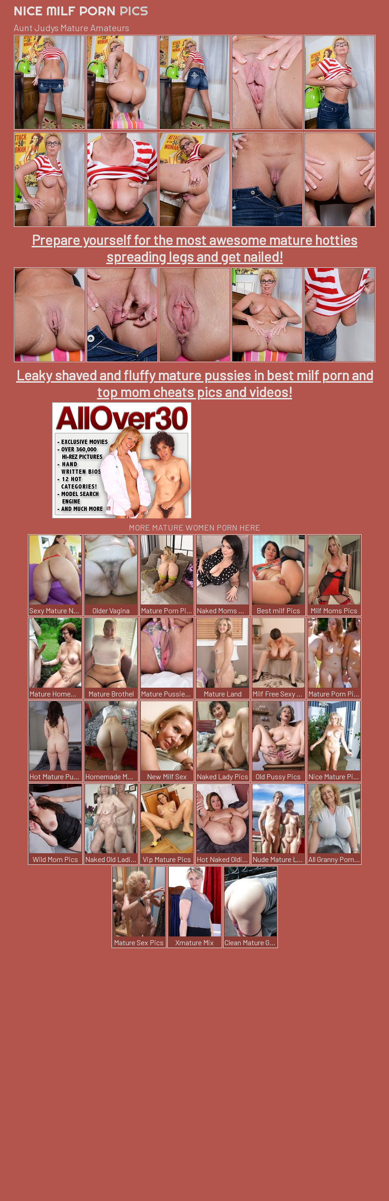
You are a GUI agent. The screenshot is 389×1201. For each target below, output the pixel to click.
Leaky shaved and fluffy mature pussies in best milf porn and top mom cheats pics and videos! (194, 383)
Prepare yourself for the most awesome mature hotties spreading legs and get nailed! (194, 248)
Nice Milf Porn (80, 10)
